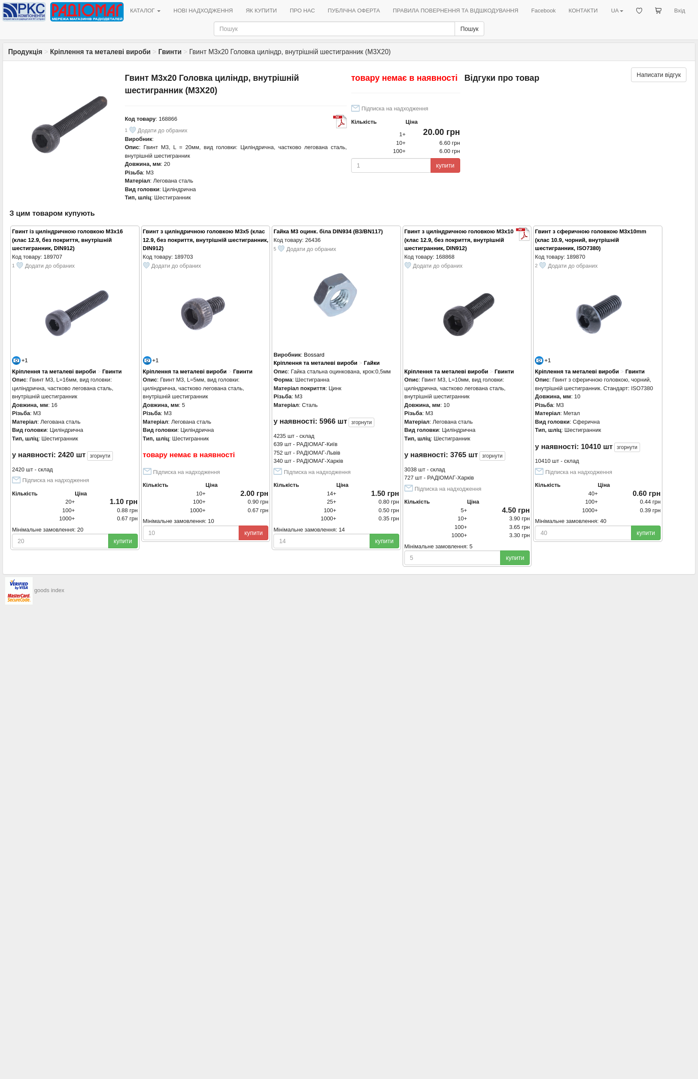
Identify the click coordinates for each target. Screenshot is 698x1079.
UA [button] (617, 10)
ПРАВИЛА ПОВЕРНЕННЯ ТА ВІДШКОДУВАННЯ (455, 10)
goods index (49, 590)
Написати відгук (659, 74)
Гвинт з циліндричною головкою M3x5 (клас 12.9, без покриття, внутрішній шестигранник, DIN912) (206, 239)
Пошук (469, 28)
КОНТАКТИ (583, 10)
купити (445, 165)
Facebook (543, 10)
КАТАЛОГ (145, 10)
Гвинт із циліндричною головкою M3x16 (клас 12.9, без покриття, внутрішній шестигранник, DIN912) (67, 239)
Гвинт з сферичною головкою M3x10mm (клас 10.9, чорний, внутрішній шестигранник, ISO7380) (590, 239)
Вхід (680, 10)
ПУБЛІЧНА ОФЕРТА (354, 10)
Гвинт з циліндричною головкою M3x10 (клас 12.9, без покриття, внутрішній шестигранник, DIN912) (459, 239)
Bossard (314, 355)
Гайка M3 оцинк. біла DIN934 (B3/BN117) (328, 231)
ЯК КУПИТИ (261, 10)
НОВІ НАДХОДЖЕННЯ (203, 10)
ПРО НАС (302, 10)
